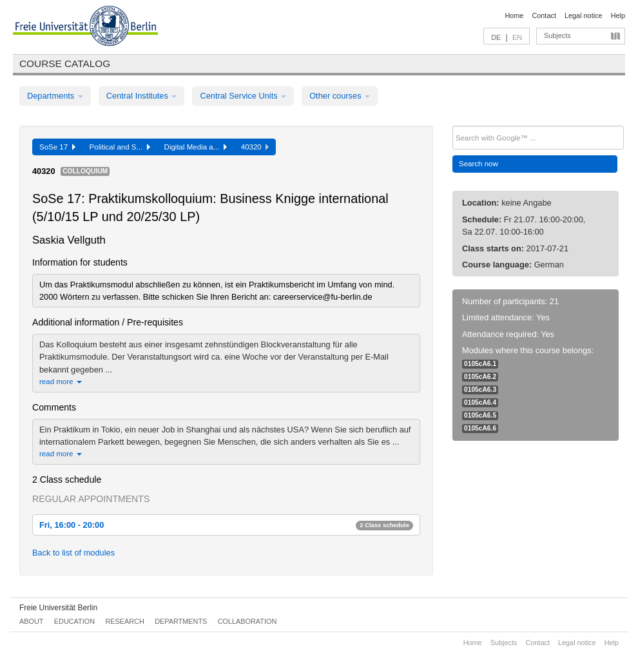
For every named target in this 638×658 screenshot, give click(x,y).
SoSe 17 (57, 147)
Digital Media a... (195, 147)
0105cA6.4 (480, 402)
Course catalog (64, 63)
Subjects (557, 35)
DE (496, 37)
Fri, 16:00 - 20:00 (226, 525)
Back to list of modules (73, 552)
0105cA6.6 (480, 428)
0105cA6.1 (480, 363)
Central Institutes (141, 96)
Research (124, 621)
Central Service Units (243, 96)
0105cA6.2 (480, 376)
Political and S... (120, 147)
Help (618, 15)
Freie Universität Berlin (58, 607)
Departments (55, 96)
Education (74, 621)
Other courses (339, 96)
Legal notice (584, 15)
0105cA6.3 (480, 389)
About (31, 621)
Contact (544, 15)
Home (514, 15)
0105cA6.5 (480, 415)
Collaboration (247, 621)
